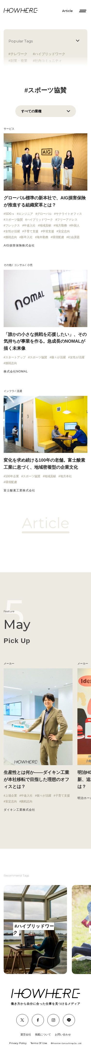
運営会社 (25, 1034)
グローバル (44, 213)
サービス (9, 128)
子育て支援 (31, 231)
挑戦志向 (11, 237)
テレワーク (18, 54)
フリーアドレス (67, 219)
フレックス (12, 225)
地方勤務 (61, 225)
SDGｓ (10, 213)
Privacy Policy (18, 1043)
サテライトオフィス (69, 213)
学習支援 (48, 231)
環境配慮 (58, 237)
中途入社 (29, 225)
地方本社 (66, 476)
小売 (30, 264)
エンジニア (25, 213)
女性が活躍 (12, 231)
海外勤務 (42, 237)
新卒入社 (27, 237)
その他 (8, 264)
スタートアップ (15, 357)
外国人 (75, 225)
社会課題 (74, 237)
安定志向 (64, 231)
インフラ (9, 391)
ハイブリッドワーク (50, 54)
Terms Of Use (39, 1043)
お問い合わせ (63, 1034)
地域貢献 (45, 225)
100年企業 (12, 476)
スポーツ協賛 (14, 219)
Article (67, 11)
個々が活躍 (58, 357)
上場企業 (11, 795)
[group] (35, 929)
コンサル (19, 264)
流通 (19, 391)
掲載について (43, 1034)
